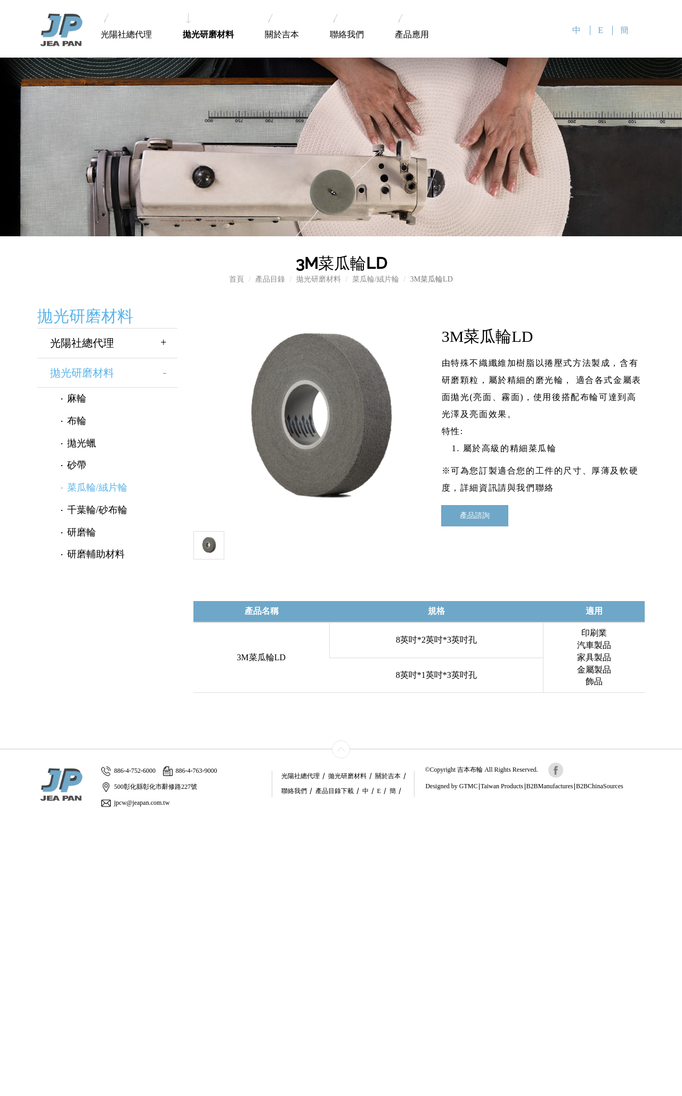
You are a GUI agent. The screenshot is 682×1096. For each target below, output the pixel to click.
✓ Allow (13, 845)
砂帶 (76, 465)
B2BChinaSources (599, 786)
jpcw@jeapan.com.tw (135, 802)
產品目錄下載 (334, 791)
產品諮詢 (475, 515)
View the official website (78, 920)
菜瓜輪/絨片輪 (375, 279)
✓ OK (248, 1090)
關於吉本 (282, 26)
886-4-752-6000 (128, 770)
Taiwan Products (502, 786)
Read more (20, 920)
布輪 (76, 420)
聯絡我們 (347, 26)
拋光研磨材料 (208, 26)
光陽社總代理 (126, 26)
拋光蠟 (81, 443)
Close (8, 824)
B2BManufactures (549, 786)
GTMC (468, 786)
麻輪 (76, 398)
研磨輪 (81, 532)
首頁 (236, 279)
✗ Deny (12, 856)
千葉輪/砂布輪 (97, 510)
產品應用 (412, 26)
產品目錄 (270, 279)
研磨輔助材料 (96, 554)
